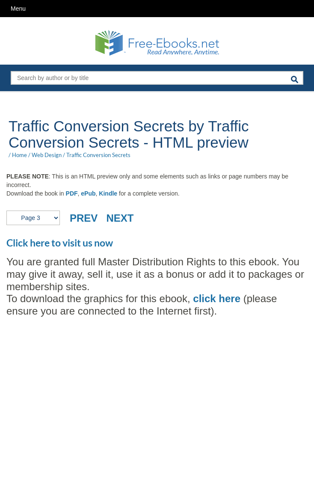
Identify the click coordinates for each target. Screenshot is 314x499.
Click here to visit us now (59, 243)
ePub (88, 193)
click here (215, 298)
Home (19, 154)
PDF (72, 193)
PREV (84, 218)
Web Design (47, 154)
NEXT (119, 218)
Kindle (108, 193)
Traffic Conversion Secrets (98, 154)
